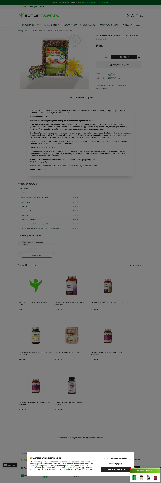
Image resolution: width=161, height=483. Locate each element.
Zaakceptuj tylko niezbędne (115, 458)
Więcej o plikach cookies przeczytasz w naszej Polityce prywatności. (64, 469)
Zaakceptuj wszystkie (116, 469)
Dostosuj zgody (115, 464)
